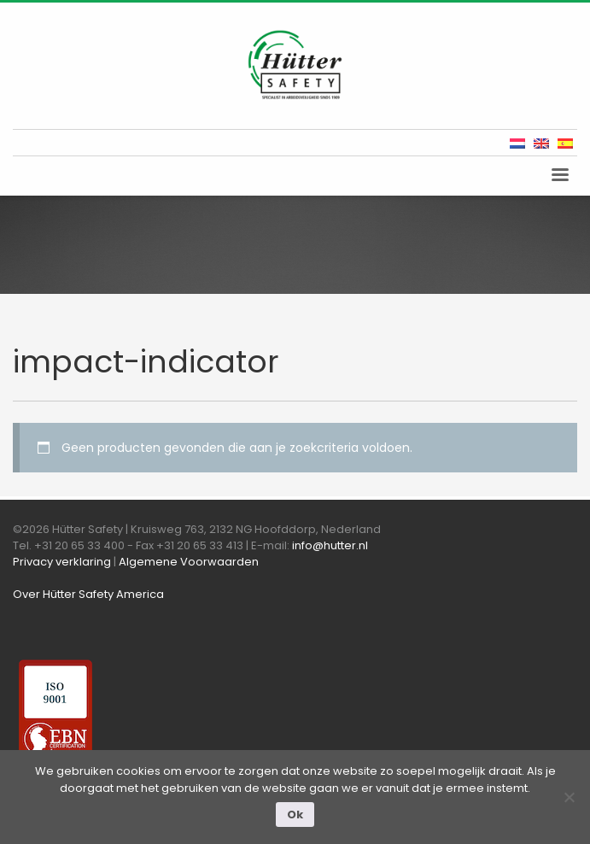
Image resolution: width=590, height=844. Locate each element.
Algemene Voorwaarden (189, 562)
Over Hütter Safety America (88, 594)
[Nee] (568, 797)
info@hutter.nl (330, 545)
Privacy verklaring (62, 562)
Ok (295, 814)
